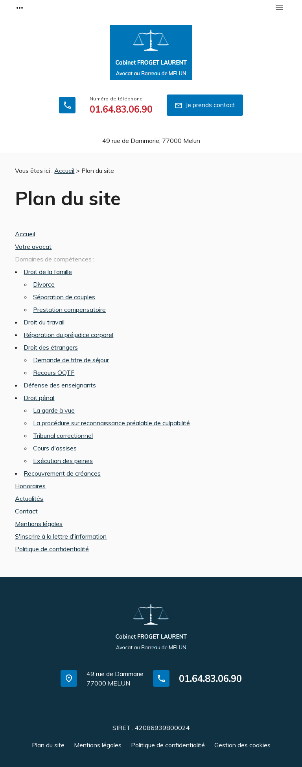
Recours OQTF (53, 372)
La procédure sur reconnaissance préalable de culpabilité (111, 423)
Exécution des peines (63, 461)
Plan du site (48, 745)
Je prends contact (205, 105)
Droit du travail (44, 322)
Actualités (29, 498)
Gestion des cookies (242, 745)
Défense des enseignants (60, 385)
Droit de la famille (48, 272)
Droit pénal (39, 398)
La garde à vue (54, 410)
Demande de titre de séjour (71, 360)
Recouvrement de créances (62, 473)
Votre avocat (33, 246)
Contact (26, 511)
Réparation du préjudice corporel (68, 335)
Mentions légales (39, 524)
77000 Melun (151, 141)
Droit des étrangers (51, 347)
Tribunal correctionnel (63, 435)
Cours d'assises (55, 448)
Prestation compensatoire (69, 309)
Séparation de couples (64, 297)
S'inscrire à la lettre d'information (61, 536)
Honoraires (30, 486)
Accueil (64, 170)
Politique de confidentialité (52, 549)
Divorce (44, 284)
